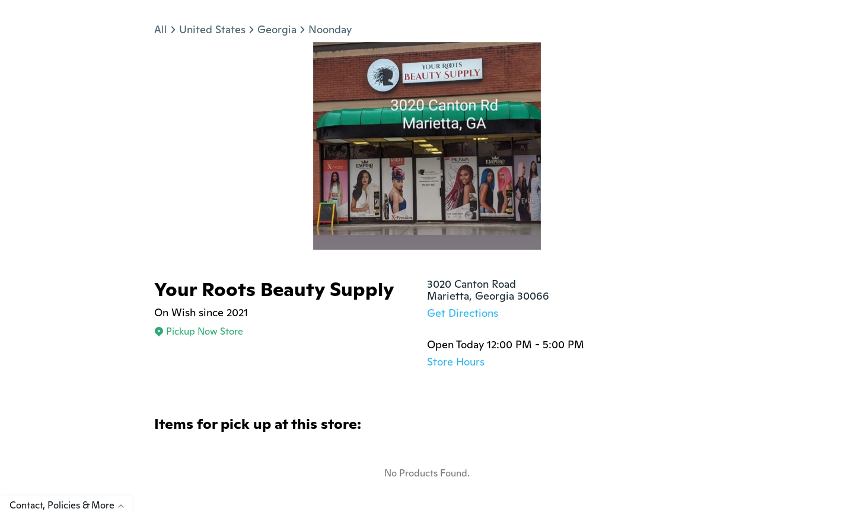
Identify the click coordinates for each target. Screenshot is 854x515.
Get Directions (462, 313)
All (160, 29)
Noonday (330, 29)
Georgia (277, 29)
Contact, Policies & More (70, 505)
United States (212, 29)
